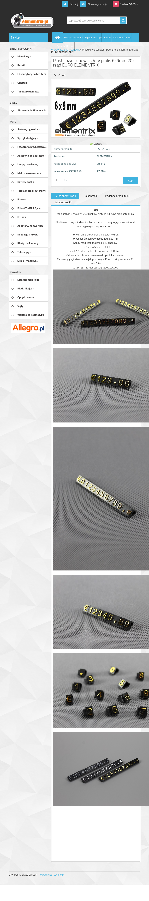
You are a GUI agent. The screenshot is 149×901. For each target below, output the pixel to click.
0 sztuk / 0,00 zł (129, 4)
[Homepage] (58, 37)
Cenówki (75, 49)
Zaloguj (74, 4)
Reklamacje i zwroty (73, 37)
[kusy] (58, 180)
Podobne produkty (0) (117, 196)
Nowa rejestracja (97, 4)
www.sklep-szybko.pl (52, 874)
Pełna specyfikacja (65, 196)
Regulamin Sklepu (93, 37)
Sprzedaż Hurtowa (66, 46)
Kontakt (107, 37)
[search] (123, 20)
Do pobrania (91, 196)
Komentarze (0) (63, 202)
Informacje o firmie (122, 37)
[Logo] (32, 20)
